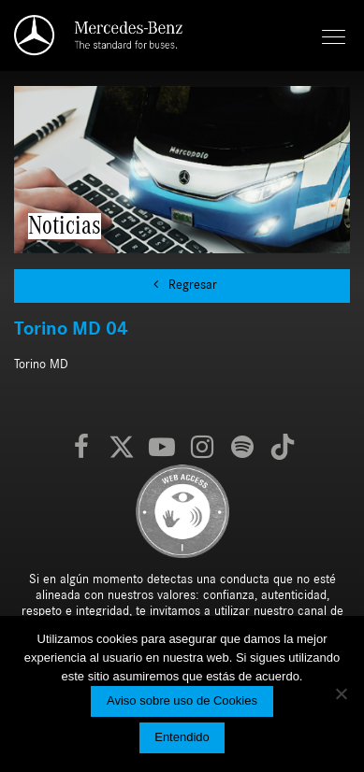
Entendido (182, 737)
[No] (340, 693)
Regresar (182, 285)
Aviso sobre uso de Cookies (182, 700)
